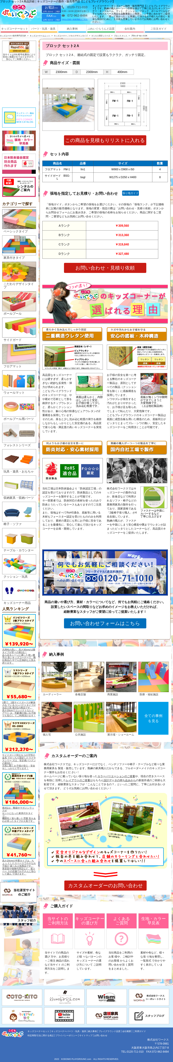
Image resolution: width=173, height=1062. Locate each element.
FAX (51, 17)
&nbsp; (19, 84)
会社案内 (129, 28)
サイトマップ (85, 1035)
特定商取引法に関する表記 (41, 1035)
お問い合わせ (100, 1035)
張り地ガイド (130, 193)
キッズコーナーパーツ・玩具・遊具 (68, 1031)
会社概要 (126, 1031)
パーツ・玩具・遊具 (43, 28)
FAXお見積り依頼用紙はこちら (75, 19)
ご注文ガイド (158, 28)
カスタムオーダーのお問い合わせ (105, 885)
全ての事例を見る (153, 718)
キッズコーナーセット (14, 28)
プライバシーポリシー (66, 1035)
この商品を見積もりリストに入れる (105, 140)
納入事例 (72, 28)
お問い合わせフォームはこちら (105, 623)
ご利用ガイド (139, 1031)
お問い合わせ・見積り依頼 (105, 268)
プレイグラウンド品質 (109, 1031)
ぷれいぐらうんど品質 (101, 28)
